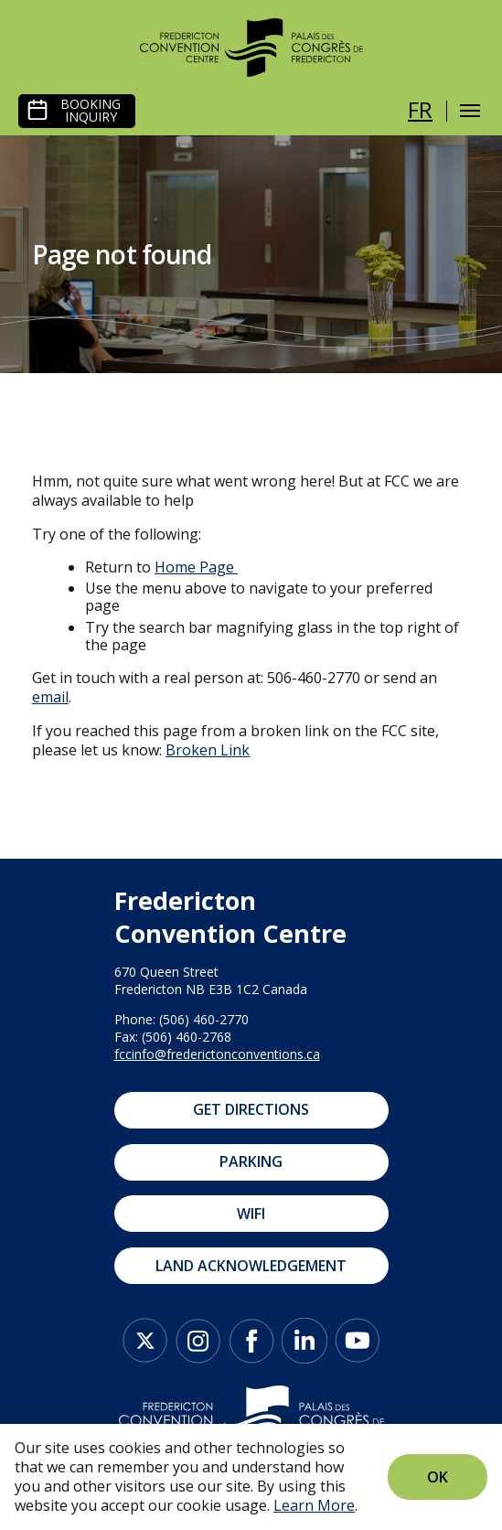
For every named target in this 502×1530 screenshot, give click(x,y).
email (50, 697)
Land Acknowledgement (251, 1266)
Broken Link (208, 750)
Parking (251, 1161)
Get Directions (251, 1109)
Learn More (314, 1505)
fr (420, 109)
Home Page (194, 567)
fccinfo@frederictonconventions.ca (217, 1054)
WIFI (251, 1214)
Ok (437, 1477)
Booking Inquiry (90, 110)
